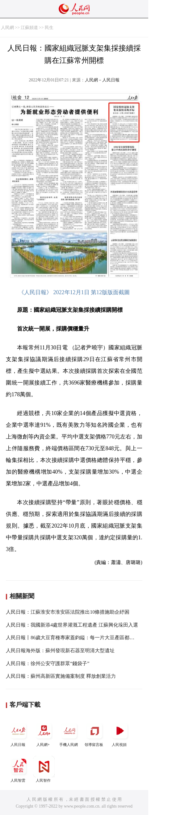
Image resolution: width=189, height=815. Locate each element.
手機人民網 (69, 733)
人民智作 (44, 769)
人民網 (7, 27)
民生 (49, 27)
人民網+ (44, 733)
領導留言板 (94, 733)
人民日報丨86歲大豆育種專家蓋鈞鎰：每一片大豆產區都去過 (72, 637)
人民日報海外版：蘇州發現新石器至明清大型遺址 (60, 650)
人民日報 (18, 733)
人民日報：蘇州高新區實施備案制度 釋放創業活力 (61, 676)
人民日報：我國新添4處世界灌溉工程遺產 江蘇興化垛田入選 (72, 625)
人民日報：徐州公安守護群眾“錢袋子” (47, 663)
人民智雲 (18, 769)
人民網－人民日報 (102, 80)
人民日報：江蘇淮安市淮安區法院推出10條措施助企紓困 (67, 612)
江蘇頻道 (29, 27)
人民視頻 (120, 733)
